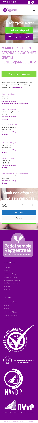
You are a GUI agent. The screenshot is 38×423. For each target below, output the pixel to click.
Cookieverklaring (10, 274)
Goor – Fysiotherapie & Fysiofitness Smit (15, 173)
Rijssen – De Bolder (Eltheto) (11, 125)
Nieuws (7, 290)
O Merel (21, 421)
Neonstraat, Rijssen (10, 302)
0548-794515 (11, 2)
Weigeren (19, 218)
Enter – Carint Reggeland (10, 143)
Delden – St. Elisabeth (9, 158)
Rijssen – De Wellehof (9, 109)
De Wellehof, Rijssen (11, 315)
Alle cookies (19, 212)
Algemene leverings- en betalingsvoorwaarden (12, 281)
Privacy (7, 270)
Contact (7, 267)
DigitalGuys (31, 421)
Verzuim (7, 286)
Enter (6, 308)
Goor (6, 319)
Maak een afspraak (19, 30)
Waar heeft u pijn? (18, 37)
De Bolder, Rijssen (10, 312)
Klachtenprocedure (10, 277)
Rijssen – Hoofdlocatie (9, 94)
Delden (7, 305)
